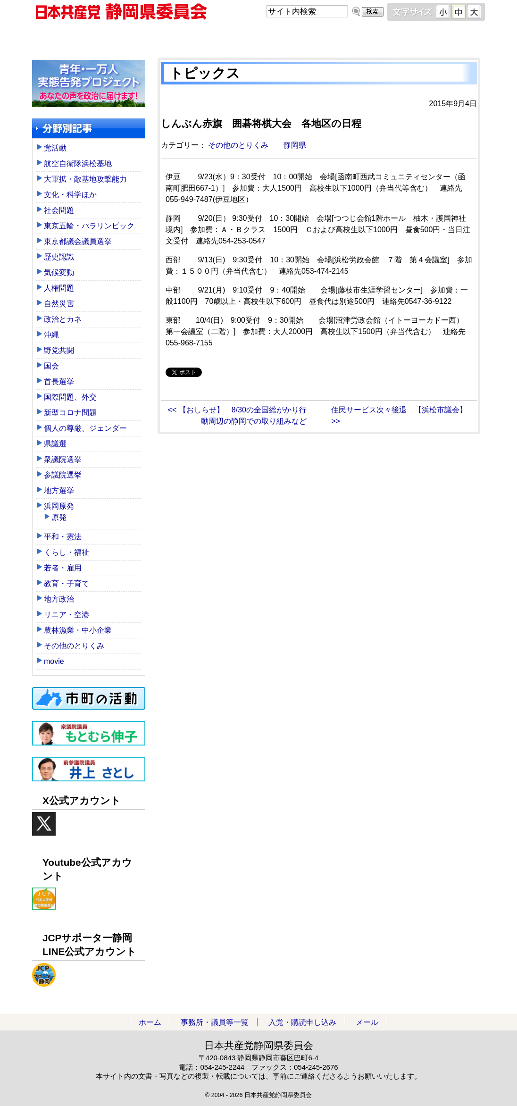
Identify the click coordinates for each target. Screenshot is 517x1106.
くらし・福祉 (66, 552)
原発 (59, 517)
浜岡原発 (59, 506)
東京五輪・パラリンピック (89, 226)
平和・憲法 (63, 537)
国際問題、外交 (70, 397)
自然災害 (59, 304)
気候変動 (59, 272)
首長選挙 (59, 381)
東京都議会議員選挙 (78, 241)
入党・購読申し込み (315, 37)
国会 (51, 366)
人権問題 (59, 288)
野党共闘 (59, 350)
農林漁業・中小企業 (78, 630)
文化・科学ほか (70, 195)
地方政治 (59, 599)
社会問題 (59, 210)
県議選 (55, 444)
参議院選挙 (63, 475)
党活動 (55, 148)
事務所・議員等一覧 (201, 37)
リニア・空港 (66, 615)
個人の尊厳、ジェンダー (85, 428)
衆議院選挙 (63, 459)
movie (54, 661)
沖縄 (51, 335)
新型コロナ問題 (70, 413)
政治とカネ (63, 319)
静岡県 (295, 145)
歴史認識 (59, 257)
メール (428, 37)
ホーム (88, 37)
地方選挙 (59, 490)
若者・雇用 (63, 568)
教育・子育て (66, 583)
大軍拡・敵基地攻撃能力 (85, 179)
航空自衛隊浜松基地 (78, 163)
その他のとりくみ (238, 145)
